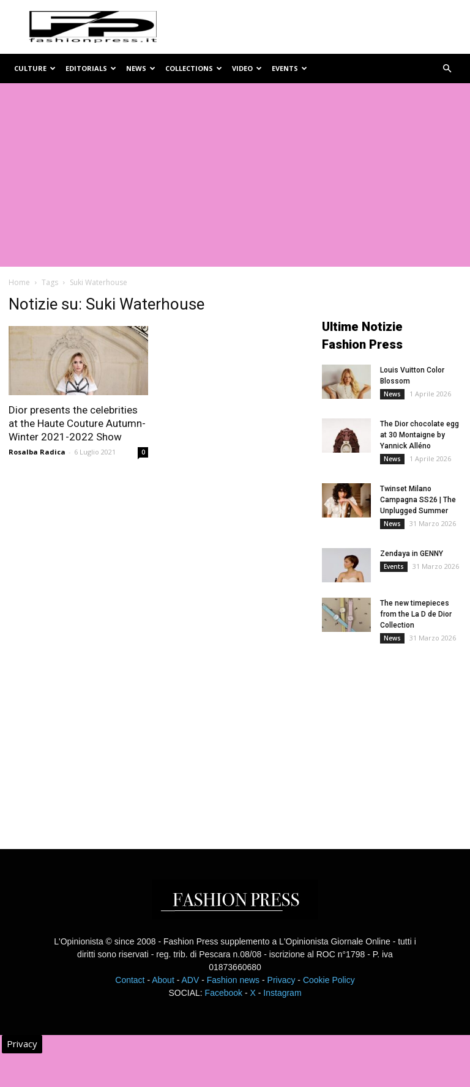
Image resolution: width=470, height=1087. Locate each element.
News (140, 68)
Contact (129, 980)
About (163, 980)
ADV (190, 980)
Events (289, 68)
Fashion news (233, 980)
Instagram (282, 993)
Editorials (90, 68)
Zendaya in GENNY (411, 553)
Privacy (281, 980)
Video (247, 68)
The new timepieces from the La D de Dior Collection (416, 614)
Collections (193, 68)
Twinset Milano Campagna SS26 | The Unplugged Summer (418, 499)
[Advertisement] (235, 175)
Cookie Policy (329, 980)
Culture (35, 68)
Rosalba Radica (37, 451)
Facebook (223, 993)
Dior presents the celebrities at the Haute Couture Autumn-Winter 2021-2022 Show (77, 423)
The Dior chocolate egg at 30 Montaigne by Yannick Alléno (419, 435)
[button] (446, 69)
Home (19, 282)
